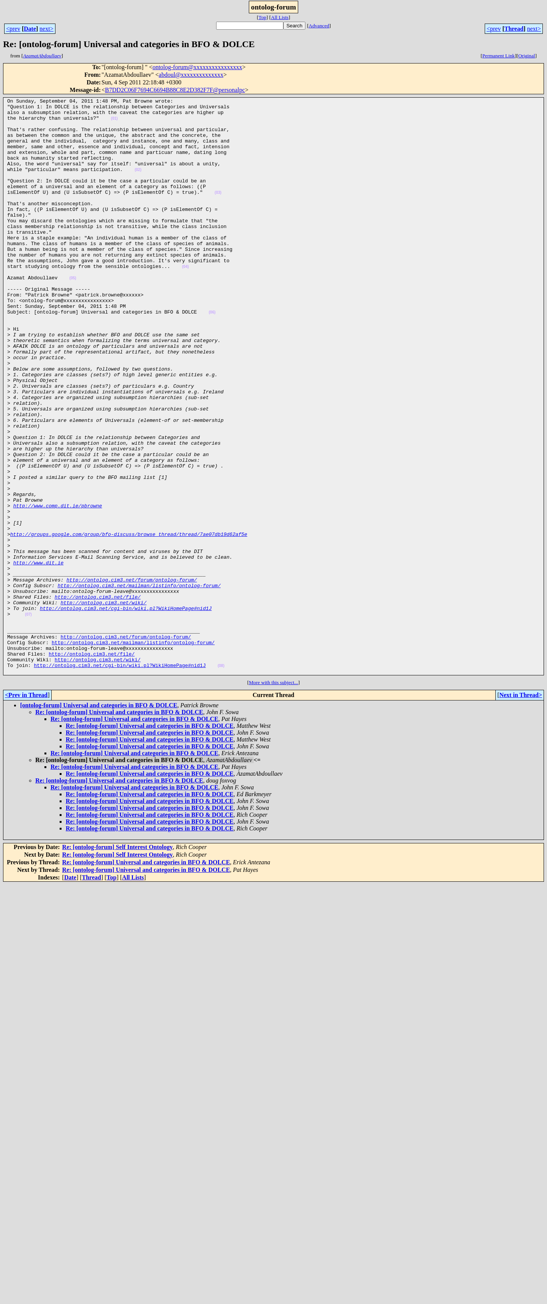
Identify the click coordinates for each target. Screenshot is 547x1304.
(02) (137, 184)
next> (47, 28)
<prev (13, 28)
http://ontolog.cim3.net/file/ (98, 697)
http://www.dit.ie (38, 656)
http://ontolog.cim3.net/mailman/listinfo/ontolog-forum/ (139, 683)
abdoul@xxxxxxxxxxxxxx (191, 74)
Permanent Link (498, 56)
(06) (212, 355)
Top (262, 17)
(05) (73, 314)
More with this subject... (273, 797)
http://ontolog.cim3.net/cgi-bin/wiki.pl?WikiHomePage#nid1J (126, 710)
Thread (513, 28)
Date (30, 28)
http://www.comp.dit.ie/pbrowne (57, 587)
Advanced (319, 26)
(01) (114, 123)
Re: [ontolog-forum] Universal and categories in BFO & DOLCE (119, 827)
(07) (28, 718)
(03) (218, 212)
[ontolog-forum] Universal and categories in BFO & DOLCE (98, 820)
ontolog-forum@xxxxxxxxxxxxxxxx (197, 67)
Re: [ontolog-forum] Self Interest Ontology (117, 962)
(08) (221, 780)
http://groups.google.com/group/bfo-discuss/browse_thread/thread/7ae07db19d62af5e (128, 621)
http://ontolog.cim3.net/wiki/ (103, 703)
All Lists (279, 17)
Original (526, 56)
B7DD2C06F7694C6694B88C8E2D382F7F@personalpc (175, 90)
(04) (185, 301)
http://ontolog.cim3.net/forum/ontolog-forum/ (131, 676)
